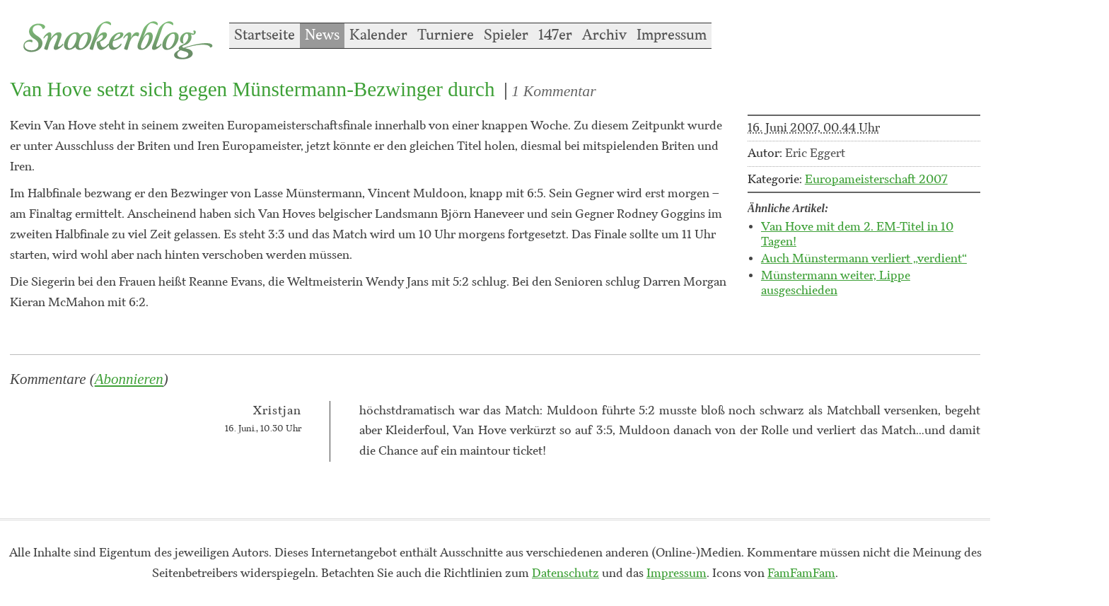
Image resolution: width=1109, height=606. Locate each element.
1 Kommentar (553, 91)
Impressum (672, 35)
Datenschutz (565, 573)
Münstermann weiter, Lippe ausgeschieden (835, 283)
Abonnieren (129, 379)
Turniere (445, 35)
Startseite (264, 35)
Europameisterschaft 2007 (876, 180)
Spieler (506, 35)
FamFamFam (801, 573)
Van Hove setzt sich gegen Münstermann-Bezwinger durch (252, 89)
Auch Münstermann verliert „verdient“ (864, 259)
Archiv (604, 35)
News (322, 35)
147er (555, 35)
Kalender (378, 35)
